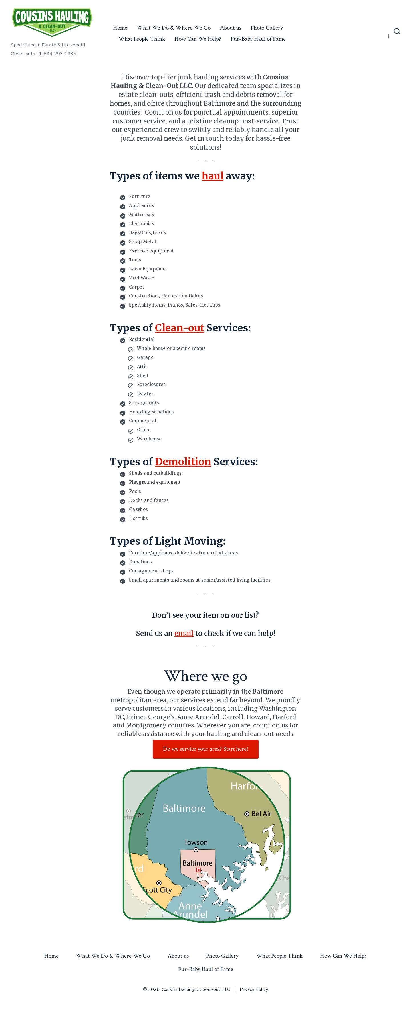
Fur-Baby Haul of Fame (258, 39)
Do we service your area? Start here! (205, 749)
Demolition (183, 462)
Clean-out (179, 328)
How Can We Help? (197, 39)
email (184, 633)
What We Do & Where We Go (174, 28)
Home (120, 28)
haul (212, 176)
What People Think (141, 39)
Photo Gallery (267, 28)
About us (230, 28)
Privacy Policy (254, 989)
